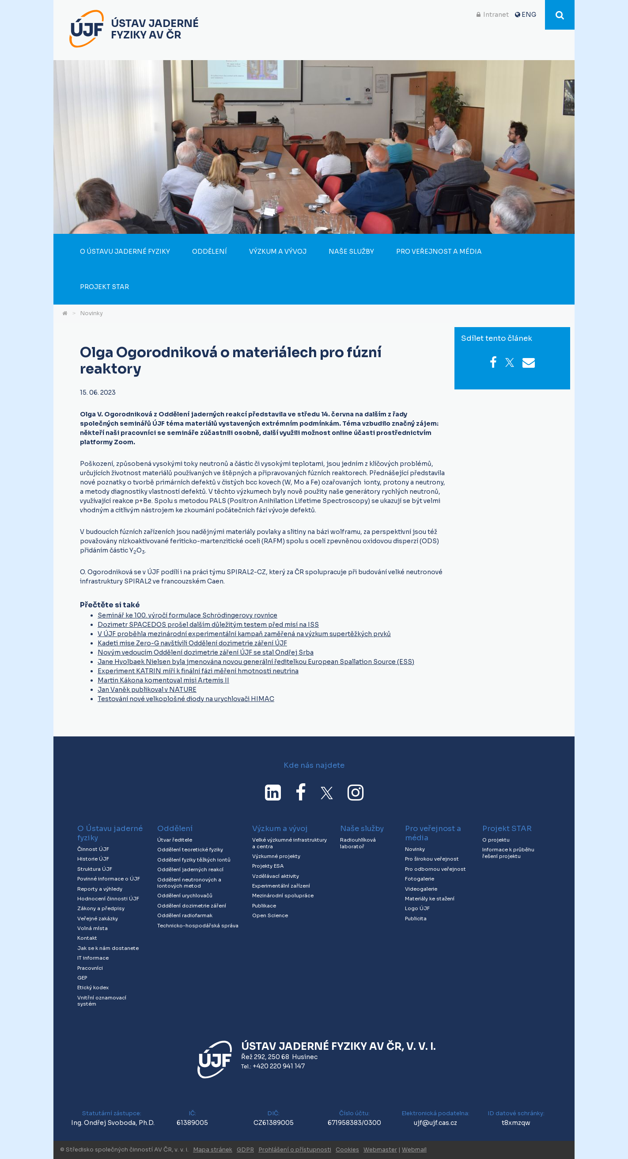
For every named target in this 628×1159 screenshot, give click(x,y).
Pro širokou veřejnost (432, 859)
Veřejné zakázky (97, 918)
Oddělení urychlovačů (184, 895)
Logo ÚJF (417, 908)
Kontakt (87, 938)
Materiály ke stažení (429, 899)
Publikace (264, 906)
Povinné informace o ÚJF (108, 879)
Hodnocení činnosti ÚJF (108, 899)
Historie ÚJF (93, 859)
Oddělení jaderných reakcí (190, 869)
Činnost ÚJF (93, 849)
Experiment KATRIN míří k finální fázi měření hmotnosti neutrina (198, 671)
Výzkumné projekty (276, 856)
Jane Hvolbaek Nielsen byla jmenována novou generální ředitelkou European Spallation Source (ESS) (256, 662)
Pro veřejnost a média (439, 251)
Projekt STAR (104, 287)
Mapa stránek (212, 1149)
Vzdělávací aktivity (275, 876)
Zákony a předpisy (101, 908)
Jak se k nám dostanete (108, 948)
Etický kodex (93, 987)
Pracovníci (90, 968)
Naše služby (351, 251)
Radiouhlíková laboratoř (358, 843)
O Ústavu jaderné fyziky (125, 251)
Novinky (91, 313)
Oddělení (209, 251)
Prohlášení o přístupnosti (294, 1149)
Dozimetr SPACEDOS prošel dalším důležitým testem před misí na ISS (208, 625)
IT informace (93, 958)
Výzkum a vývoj (277, 251)
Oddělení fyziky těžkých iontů (194, 860)
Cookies (347, 1149)
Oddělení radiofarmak (184, 915)
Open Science (270, 915)
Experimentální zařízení (281, 886)
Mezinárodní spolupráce (283, 895)
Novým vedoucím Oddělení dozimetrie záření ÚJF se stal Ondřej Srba (206, 652)
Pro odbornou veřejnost (435, 869)
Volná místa (92, 928)
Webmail (414, 1149)
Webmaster (380, 1149)
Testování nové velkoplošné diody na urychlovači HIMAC (186, 699)
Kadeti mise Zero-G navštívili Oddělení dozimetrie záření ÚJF (192, 643)
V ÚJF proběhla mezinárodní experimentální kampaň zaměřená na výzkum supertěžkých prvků (244, 634)
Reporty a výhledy (99, 889)
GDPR (245, 1149)
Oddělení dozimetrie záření (191, 906)
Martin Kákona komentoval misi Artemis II (163, 680)
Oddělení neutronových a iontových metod (189, 883)
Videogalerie (421, 889)
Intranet (496, 15)
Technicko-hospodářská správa (197, 926)
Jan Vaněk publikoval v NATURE (147, 690)
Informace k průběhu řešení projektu (508, 852)
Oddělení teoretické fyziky (190, 849)
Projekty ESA (268, 866)
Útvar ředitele (174, 840)
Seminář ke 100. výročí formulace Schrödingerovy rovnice (187, 615)
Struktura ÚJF (94, 869)
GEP (82, 978)
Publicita (416, 918)
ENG (529, 15)
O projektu (496, 840)
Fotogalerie (419, 879)
